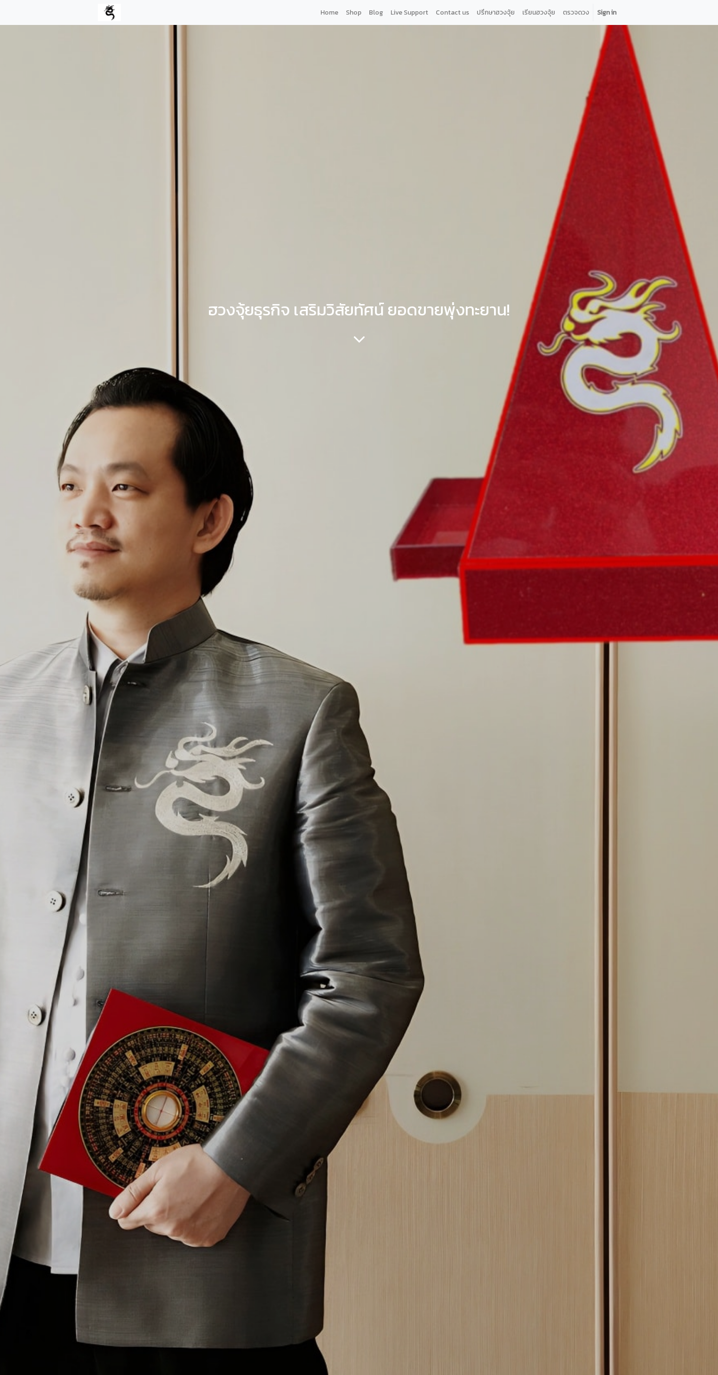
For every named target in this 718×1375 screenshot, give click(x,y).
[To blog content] (359, 339)
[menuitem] (329, 12)
